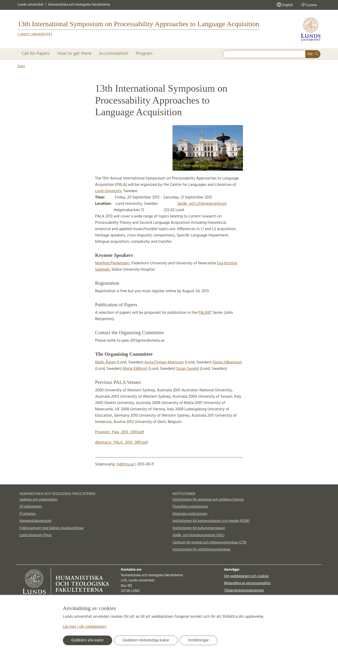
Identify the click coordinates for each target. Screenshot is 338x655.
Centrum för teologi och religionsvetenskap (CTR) (209, 542)
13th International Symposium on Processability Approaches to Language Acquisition (138, 23)
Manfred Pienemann (112, 263)
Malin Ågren (105, 362)
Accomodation (113, 53)
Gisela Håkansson (227, 362)
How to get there (74, 53)
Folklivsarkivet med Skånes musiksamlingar (51, 528)
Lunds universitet (30, 4)
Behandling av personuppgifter (247, 583)
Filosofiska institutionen (190, 506)
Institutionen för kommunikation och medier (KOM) (211, 521)
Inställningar (198, 640)
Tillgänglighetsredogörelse (244, 590)
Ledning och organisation (38, 499)
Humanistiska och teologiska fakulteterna (79, 4)
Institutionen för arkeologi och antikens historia (208, 499)
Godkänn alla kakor (87, 640)
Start (21, 66)
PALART (205, 313)
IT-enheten (27, 514)
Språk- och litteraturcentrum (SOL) (198, 535)
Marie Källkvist (135, 369)
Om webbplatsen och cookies (246, 576)
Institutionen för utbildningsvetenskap (201, 549)
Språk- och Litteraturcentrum (202, 204)
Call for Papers (35, 53)
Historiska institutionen (190, 514)
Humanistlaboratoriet (35, 521)
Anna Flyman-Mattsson (164, 362)
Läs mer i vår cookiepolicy (85, 627)
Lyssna (308, 5)
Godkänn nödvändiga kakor (146, 640)
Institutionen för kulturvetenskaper (199, 528)
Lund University (108, 191)
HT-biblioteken (30, 506)
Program (144, 53)
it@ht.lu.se (125, 464)
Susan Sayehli (187, 369)
